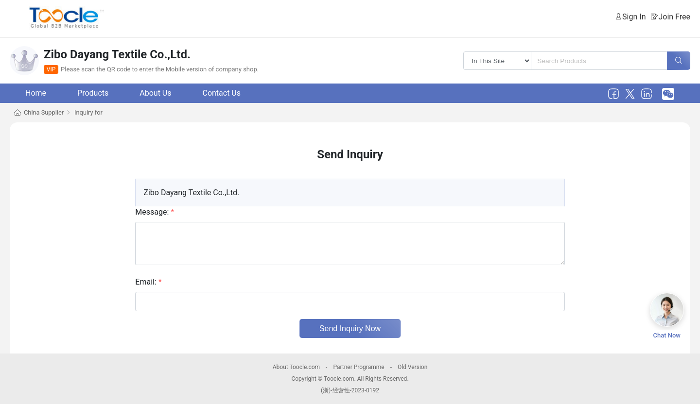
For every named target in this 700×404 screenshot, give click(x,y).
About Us (155, 93)
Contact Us (221, 93)
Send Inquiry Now (350, 328)
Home (35, 93)
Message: (154, 212)
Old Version (412, 367)
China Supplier (44, 112)
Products (92, 93)
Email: (148, 281)
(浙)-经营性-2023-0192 (350, 390)
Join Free (674, 16)
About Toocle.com (296, 367)
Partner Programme (358, 367)
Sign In (634, 16)
